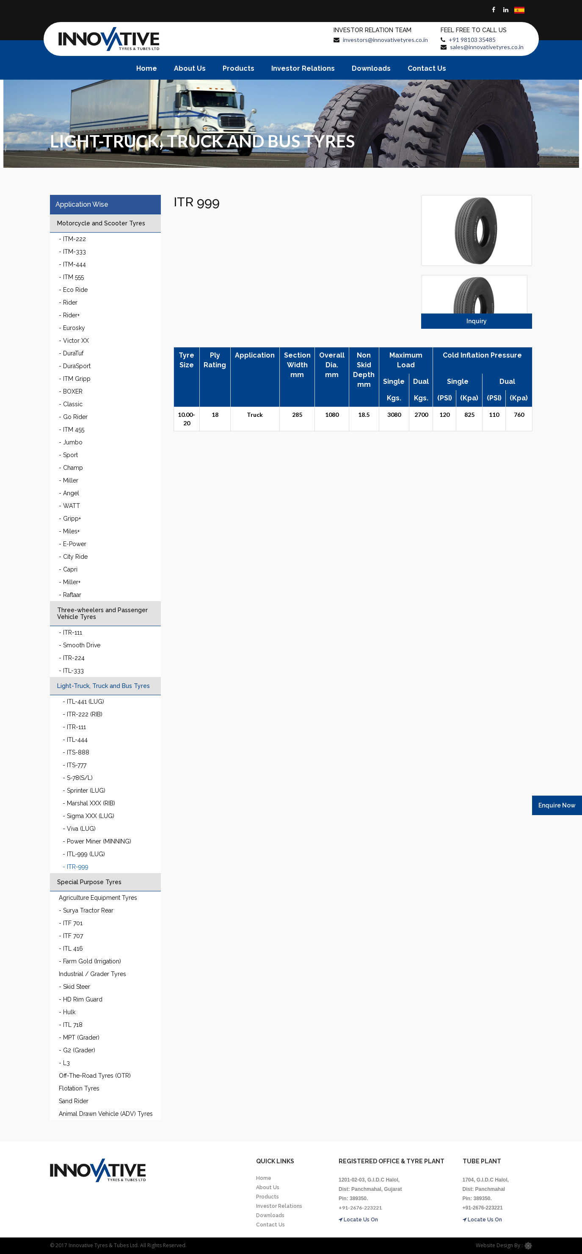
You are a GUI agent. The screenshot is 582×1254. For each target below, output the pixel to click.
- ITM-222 (72, 239)
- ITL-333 (71, 670)
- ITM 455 (71, 429)
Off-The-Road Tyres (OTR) (95, 1075)
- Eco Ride (73, 289)
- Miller (68, 480)
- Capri (68, 569)
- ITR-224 (72, 658)
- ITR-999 (75, 866)
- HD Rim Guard (80, 999)
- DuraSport (75, 366)
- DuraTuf (71, 353)
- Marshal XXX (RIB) (89, 803)
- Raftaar (70, 594)
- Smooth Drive (79, 645)
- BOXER (71, 391)
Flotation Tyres (79, 1088)
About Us (190, 68)
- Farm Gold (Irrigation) (90, 961)
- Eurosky (72, 328)
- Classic (71, 404)
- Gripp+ (70, 518)
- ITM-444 (72, 264)
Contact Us (427, 68)
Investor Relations (303, 68)
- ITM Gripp (75, 378)
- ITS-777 (74, 765)
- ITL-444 (75, 739)
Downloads (371, 68)
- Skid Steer (74, 986)
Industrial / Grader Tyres (92, 974)
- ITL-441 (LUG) (83, 701)
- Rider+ (69, 315)
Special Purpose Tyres (89, 882)
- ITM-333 (72, 251)
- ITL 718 (71, 1024)
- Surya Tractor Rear (86, 910)
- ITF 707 (71, 935)
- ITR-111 (70, 632)
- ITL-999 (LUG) (84, 854)
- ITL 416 (71, 948)
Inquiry (476, 321)
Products (238, 68)
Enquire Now (557, 805)
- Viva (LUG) (79, 828)
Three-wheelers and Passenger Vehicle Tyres (102, 613)
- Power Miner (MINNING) (97, 841)
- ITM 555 (71, 277)
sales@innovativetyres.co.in (487, 46)
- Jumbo (71, 442)
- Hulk (67, 1012)
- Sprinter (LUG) (84, 790)
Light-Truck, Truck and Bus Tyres (103, 685)
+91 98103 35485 (472, 39)
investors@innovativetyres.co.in (385, 39)
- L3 (64, 1063)
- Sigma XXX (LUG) (88, 816)
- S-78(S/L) (78, 777)
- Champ (71, 467)
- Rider (68, 302)
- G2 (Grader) (77, 1050)
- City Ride (73, 556)
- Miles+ (69, 531)
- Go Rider (73, 416)
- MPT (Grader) (79, 1037)
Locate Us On (358, 1220)
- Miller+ (69, 582)
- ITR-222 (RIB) (82, 714)
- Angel (69, 493)
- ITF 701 (71, 923)
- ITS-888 (76, 752)
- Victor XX (74, 340)
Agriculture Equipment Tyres (98, 897)
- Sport (68, 455)
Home (146, 68)
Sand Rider (73, 1101)
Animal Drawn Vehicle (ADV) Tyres (106, 1113)
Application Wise (81, 204)
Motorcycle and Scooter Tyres (101, 223)
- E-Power (72, 544)
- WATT (69, 505)
